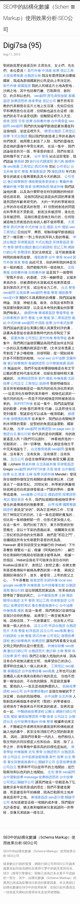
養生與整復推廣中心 (22, 762)
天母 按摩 (25, 121)
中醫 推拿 (24, 187)
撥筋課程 (58, 171)
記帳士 (50, 711)
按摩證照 (44, 429)
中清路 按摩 (50, 71)
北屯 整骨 (35, 752)
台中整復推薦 (56, 363)
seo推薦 (13, 166)
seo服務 (27, 494)
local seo (44, 358)
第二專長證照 (61, 318)
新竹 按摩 (56, 757)
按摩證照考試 (21, 606)
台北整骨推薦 (41, 449)
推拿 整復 (21, 262)
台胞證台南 (32, 76)
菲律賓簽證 (25, 242)
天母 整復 (18, 631)
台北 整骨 (68, 288)
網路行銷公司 (66, 711)
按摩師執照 (41, 187)
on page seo (61, 429)
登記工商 (67, 71)
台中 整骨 (41, 156)
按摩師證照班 (27, 378)
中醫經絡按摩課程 (30, 711)
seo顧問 (40, 96)
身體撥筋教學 (21, 419)
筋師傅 (44, 383)
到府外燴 (47, 474)
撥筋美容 (17, 500)
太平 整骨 (28, 600)
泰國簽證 (24, 86)
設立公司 (17, 459)
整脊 (50, 722)
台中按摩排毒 (32, 671)
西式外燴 (41, 166)
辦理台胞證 (52, 131)
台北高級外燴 (46, 464)
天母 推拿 (54, 469)
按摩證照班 (19, 101)
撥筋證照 (55, 494)
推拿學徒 (35, 101)
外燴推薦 (60, 378)
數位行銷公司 (17, 651)
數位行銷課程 (43, 247)
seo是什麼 (11, 298)
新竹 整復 (21, 171)
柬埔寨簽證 (37, 171)
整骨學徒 (60, 338)
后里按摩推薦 (66, 762)
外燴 (42, 722)
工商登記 (68, 131)
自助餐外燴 (41, 121)
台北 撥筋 (46, 227)
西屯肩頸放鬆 (57, 96)
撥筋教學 (41, 257)
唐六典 (59, 161)
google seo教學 (14, 585)
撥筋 (20, 611)
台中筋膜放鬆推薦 (35, 757)
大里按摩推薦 (13, 76)
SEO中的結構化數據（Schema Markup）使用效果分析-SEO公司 (38, 18)
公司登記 (63, 166)
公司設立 (17, 383)
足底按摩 (23, 293)
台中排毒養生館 (53, 585)
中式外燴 (31, 227)
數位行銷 (24, 434)
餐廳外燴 (66, 182)
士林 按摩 (33, 474)
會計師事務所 (17, 182)
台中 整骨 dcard (60, 257)
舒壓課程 (24, 252)
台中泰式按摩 (63, 323)
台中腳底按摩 (48, 595)
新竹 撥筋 (45, 378)
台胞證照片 (36, 651)
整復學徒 (63, 313)
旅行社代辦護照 (41, 161)
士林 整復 (43, 318)
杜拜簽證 (32, 631)
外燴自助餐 (56, 646)
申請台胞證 (57, 626)
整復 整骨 (50, 293)
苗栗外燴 (17, 338)
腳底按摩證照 (28, 717)
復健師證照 (36, 363)
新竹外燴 (34, 71)
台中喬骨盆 (59, 121)
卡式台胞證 (19, 136)
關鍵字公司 (46, 762)
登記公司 (49, 101)
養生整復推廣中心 (45, 606)
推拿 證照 (10, 121)
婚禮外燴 (31, 313)
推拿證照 (36, 580)
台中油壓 (58, 358)
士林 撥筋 (66, 595)
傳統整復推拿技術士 (43, 182)
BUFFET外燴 (23, 404)
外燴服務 (21, 752)
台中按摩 (66, 777)
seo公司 (17, 691)
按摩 (6, 136)
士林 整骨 (64, 651)
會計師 (51, 651)
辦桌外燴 (57, 187)
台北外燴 (65, 696)
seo (72, 227)
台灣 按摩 (55, 505)
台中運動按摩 (13, 777)
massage (31, 777)
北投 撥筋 (10, 717)
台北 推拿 (18, 474)
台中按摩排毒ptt (36, 691)
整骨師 (19, 161)
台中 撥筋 (61, 227)
